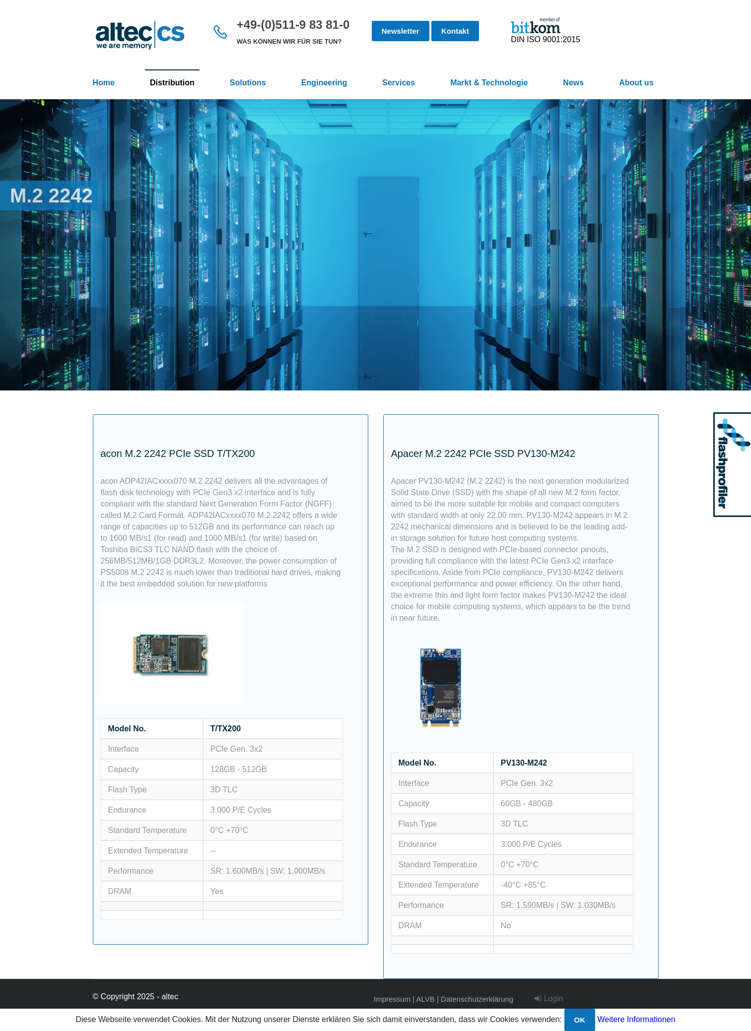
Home (104, 82)
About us (636, 82)
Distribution (172, 82)
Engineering (324, 82)
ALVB (425, 999)
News (573, 82)
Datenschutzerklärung (477, 999)
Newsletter (400, 31)
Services (398, 82)
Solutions (248, 82)
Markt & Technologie (489, 82)
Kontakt (455, 31)
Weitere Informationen (637, 1019)
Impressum (392, 999)
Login (549, 998)
